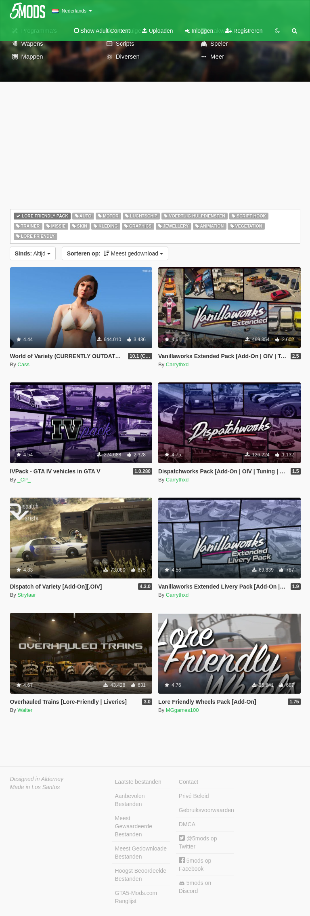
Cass (23, 364)
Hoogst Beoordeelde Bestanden (141, 874)
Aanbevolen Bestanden (130, 800)
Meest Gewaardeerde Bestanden (134, 826)
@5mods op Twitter (198, 842)
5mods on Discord (195, 887)
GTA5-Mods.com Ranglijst (136, 897)
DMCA (187, 824)
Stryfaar (26, 595)
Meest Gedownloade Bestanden (141, 852)
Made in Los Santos (35, 787)
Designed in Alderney (37, 779)
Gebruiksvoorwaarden (206, 810)
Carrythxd (177, 364)
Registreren (243, 30)
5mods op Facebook (195, 864)
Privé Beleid (194, 796)
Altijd (32, 253)
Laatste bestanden (138, 782)
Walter (24, 710)
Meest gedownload (115, 253)
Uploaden (157, 30)
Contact (188, 782)
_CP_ (24, 480)
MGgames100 (182, 710)
